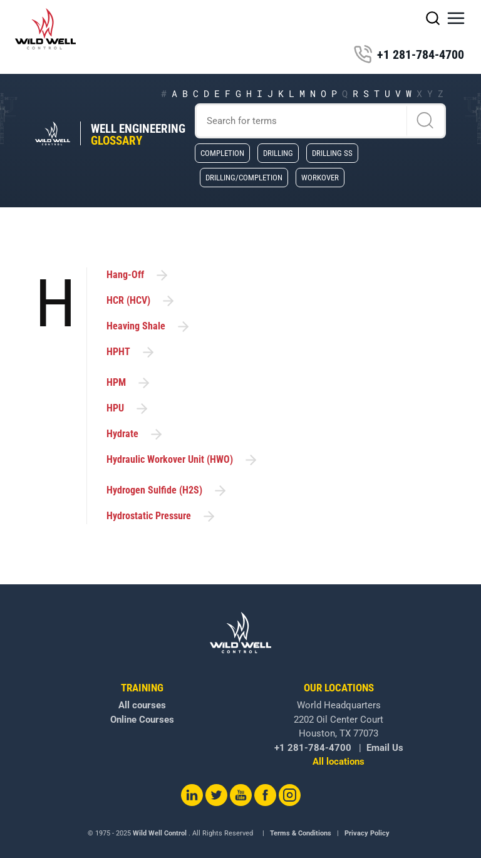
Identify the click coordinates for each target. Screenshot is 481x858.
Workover (320, 177)
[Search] (321, 120)
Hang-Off (138, 275)
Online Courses (142, 719)
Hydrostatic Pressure (161, 516)
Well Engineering (138, 134)
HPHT (131, 352)
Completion (222, 152)
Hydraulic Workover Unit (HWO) (182, 460)
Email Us (384, 747)
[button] (456, 18)
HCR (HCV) (141, 301)
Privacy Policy (367, 833)
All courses (142, 705)
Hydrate (135, 434)
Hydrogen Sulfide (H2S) (167, 491)
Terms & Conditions (300, 833)
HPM (129, 383)
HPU (128, 408)
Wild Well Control (160, 833)
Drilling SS (332, 152)
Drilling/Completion (243, 177)
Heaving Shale (148, 326)
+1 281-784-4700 (408, 54)
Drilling (278, 152)
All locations (339, 761)
